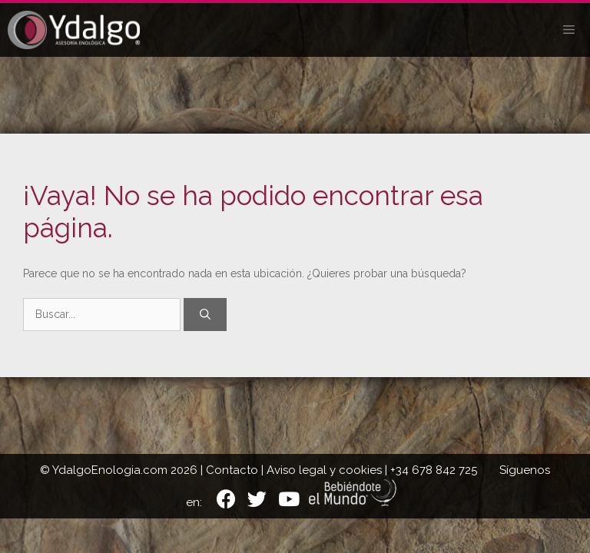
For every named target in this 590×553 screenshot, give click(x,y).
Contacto (232, 470)
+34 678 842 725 (433, 470)
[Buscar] (205, 314)
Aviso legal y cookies (324, 470)
